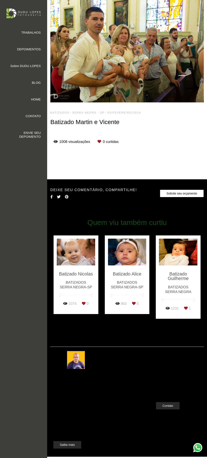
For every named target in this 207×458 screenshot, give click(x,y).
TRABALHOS (31, 32)
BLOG (36, 82)
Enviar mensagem (175, 356)
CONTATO (33, 116)
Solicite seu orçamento (181, 193)
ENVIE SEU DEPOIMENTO (30, 134)
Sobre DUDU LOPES (25, 66)
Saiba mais (67, 439)
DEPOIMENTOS (29, 49)
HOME (36, 99)
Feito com (127, 454)
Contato (167, 400)
